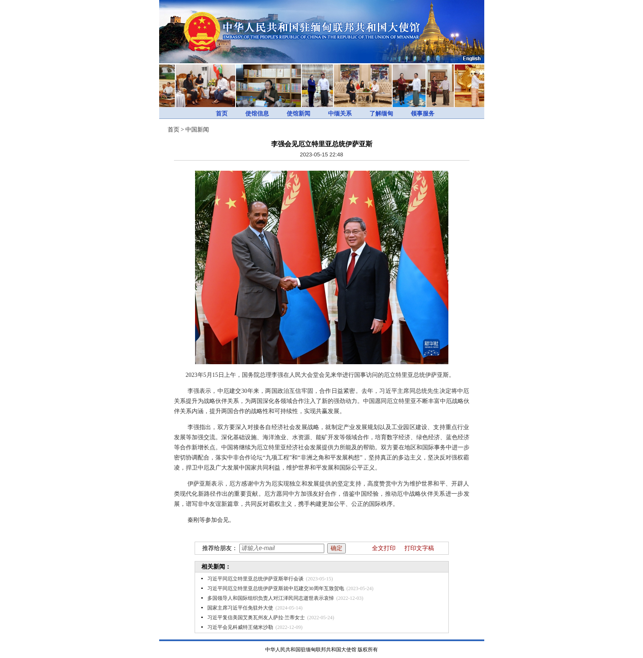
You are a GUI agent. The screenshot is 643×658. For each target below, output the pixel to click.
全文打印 (384, 548)
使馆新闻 (298, 113)
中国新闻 (197, 129)
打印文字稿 (419, 548)
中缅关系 (340, 113)
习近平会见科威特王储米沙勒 (240, 627)
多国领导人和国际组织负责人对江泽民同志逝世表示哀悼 (270, 598)
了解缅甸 (381, 113)
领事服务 (422, 113)
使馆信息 (257, 113)
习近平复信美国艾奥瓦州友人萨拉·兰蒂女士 (256, 617)
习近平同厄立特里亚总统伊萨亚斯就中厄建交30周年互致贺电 (275, 588)
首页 (222, 113)
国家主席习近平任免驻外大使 (240, 608)
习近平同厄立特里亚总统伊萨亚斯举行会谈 (255, 579)
